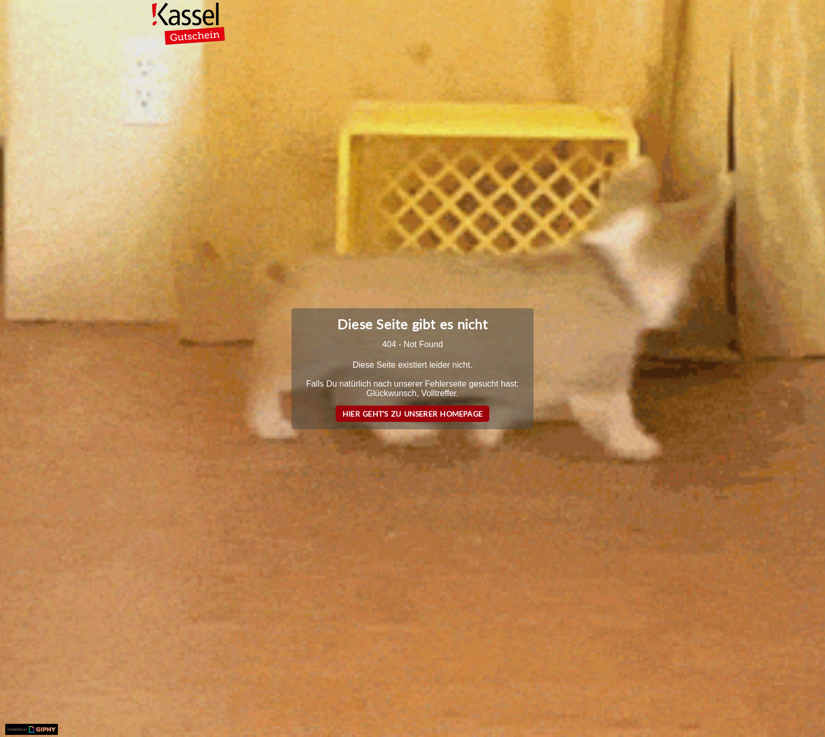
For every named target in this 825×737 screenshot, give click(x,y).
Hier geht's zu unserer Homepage (412, 413)
